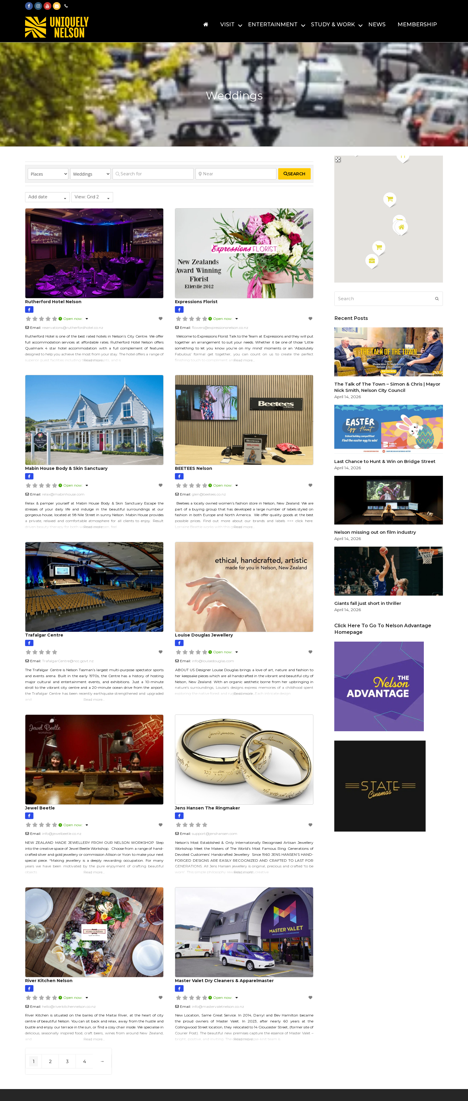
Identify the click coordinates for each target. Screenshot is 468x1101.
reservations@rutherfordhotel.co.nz (72, 327)
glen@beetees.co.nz (209, 494)
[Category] (90, 174)
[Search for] (153, 174)
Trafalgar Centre (44, 635)
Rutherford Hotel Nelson (53, 301)
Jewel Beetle (40, 808)
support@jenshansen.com (214, 833)
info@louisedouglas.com (213, 661)
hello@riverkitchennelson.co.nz (69, 1006)
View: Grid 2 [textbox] (87, 197)
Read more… (94, 360)
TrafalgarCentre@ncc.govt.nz (68, 661)
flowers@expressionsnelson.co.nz (220, 327)
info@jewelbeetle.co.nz (61, 833)
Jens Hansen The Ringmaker (207, 808)
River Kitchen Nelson (49, 980)
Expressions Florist (196, 301)
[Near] (236, 174)
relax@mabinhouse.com (63, 494)
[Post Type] (48, 174)
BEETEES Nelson (193, 468)
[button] (379, 248)
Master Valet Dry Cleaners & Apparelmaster (224, 980)
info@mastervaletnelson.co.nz (218, 1006)
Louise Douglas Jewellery (204, 635)
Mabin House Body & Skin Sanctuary (66, 468)
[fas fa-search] (294, 174)
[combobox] (47, 197)
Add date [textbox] (37, 197)
